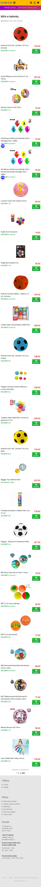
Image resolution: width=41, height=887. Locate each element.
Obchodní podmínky (9, 801)
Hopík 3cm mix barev (9, 232)
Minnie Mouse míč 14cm (10, 727)
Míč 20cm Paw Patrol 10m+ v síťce (14, 572)
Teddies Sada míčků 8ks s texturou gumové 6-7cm (15, 418)
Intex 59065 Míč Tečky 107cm (12, 758)
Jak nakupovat (7, 809)
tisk (12, 877)
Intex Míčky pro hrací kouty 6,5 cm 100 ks (14, 77)
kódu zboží (22, 7)
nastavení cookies (34, 877)
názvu (30, 7)
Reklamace (6, 806)
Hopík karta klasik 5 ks (9, 263)
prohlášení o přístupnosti (22, 877)
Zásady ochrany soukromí (11, 804)
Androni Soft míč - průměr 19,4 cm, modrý (15, 357)
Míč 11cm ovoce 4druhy (10, 603)
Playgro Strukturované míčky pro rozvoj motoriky (14, 387)
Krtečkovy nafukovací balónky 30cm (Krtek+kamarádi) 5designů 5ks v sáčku (15, 171)
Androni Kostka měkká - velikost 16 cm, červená (15, 295)
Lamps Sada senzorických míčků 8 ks (15, 325)
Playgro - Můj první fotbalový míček (15, 541)
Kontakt (5, 787)
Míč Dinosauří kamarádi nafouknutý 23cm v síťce (15, 666)
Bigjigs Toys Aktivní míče (10, 479)
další (23, 773)
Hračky (11, 21)
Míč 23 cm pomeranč (9, 634)
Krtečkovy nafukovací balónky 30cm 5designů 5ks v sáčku (15, 139)
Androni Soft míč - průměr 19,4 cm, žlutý (15, 449)
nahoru (5, 877)
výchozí (14, 7)
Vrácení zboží (7, 814)
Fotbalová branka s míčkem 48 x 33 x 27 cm (15, 511)
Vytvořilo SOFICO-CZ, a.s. (20, 881)
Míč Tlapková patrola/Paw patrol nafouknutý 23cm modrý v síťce (14, 697)
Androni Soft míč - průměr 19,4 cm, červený (15, 46)
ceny (35, 7)
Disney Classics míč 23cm (11, 107)
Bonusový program (9, 812)
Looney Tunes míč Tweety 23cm (14, 201)
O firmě (5, 785)
